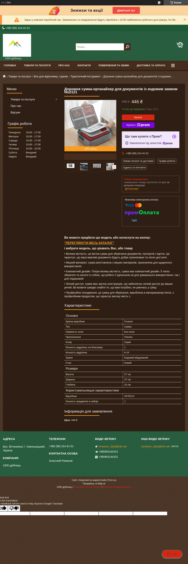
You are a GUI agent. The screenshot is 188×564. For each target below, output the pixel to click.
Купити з (138, 125)
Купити (138, 117)
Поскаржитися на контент (87, 487)
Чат (172, 554)
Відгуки (15, 112)
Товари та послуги (37, 65)
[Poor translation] (14, 508)
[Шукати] (127, 46)
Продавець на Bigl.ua (94, 483)
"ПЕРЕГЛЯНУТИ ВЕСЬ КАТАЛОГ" (89, 243)
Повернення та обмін (113, 65)
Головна (10, 65)
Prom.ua (112, 480)
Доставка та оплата (151, 65)
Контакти (84, 65)
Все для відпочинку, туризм (51, 76)
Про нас (64, 65)
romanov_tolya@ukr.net (112, 446)
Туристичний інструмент (86, 76)
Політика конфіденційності (117, 487)
